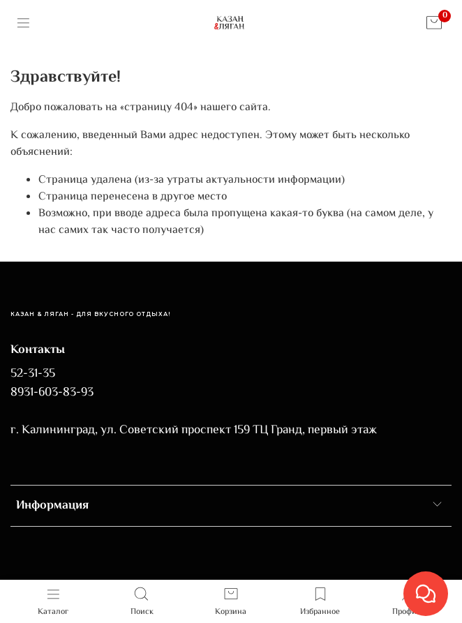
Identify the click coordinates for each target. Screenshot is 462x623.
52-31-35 (32, 374)
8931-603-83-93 (52, 393)
